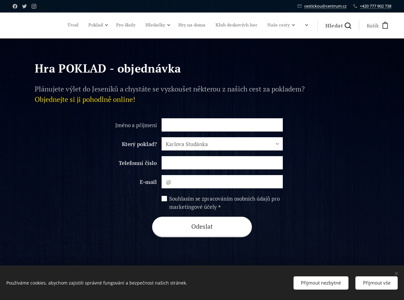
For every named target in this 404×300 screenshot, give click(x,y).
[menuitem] (227, 25)
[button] (338, 25)
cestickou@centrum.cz (325, 6)
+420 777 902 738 (375, 6)
